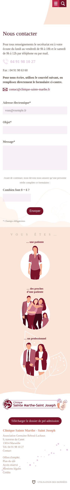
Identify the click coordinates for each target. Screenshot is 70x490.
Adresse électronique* (17, 102)
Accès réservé (10, 464)
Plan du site (9, 461)
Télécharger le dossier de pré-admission (35, 420)
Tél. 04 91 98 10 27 (13, 446)
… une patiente (35, 241)
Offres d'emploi (11, 457)
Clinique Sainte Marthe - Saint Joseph (29, 430)
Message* (9, 141)
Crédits (7, 472)
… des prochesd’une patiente (35, 290)
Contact (7, 450)
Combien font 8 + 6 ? (16, 189)
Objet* (7, 122)
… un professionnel (35, 338)
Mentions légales (12, 468)
